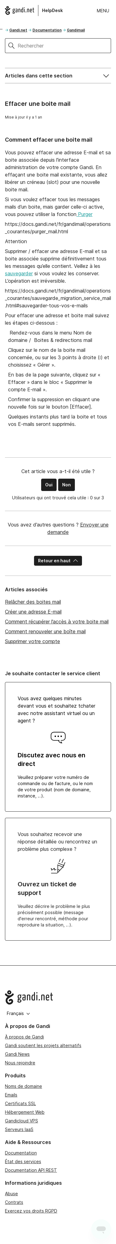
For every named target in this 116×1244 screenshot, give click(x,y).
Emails (11, 1094)
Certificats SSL (20, 1103)
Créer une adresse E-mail (33, 612)
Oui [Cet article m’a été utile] (49, 484)
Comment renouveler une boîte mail (45, 631)
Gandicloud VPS (21, 1120)
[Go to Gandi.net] (58, 997)
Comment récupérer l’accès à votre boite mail (57, 621)
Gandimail (76, 30)
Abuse (11, 1193)
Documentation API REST (31, 1170)
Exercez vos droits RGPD (31, 1210)
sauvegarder (19, 273)
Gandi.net (18, 30)
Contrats (14, 1202)
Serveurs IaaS (19, 1129)
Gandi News (17, 1054)
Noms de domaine (23, 1086)
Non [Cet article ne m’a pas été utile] (66, 484)
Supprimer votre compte (32, 641)
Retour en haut (58, 560)
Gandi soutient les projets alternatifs (43, 1045)
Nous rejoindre (20, 1062)
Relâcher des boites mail (33, 602)
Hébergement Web (25, 1112)
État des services (23, 1161)
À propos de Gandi (24, 1036)
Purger (84, 214)
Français (18, 1013)
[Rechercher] (64, 45)
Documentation (47, 30)
